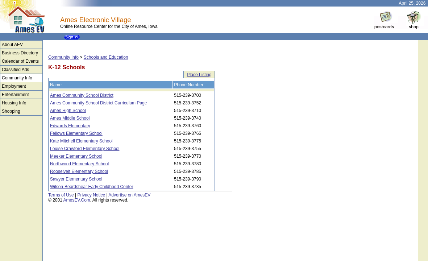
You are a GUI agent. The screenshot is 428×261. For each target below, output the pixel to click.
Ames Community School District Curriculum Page (98, 102)
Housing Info (14, 102)
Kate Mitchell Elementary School (81, 141)
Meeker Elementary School (76, 156)
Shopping (11, 111)
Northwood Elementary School (79, 163)
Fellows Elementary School (76, 133)
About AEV (12, 44)
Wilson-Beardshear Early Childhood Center (91, 186)
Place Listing (199, 74)
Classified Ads (15, 69)
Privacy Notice (91, 195)
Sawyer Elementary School (76, 179)
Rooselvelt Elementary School (79, 171)
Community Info (17, 77)
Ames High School (68, 110)
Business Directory (20, 52)
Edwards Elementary (70, 125)
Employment (14, 86)
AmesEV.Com (76, 200)
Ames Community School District (81, 95)
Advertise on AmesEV (129, 195)
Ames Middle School (70, 118)
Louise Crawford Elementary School (84, 148)
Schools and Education (106, 57)
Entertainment (15, 94)
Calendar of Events (20, 61)
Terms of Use (61, 195)
